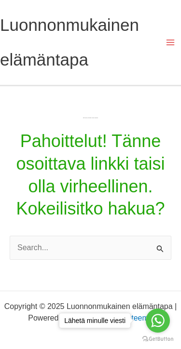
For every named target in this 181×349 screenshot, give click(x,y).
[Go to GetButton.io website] (157, 339)
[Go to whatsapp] (158, 321)
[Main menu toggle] (170, 42)
